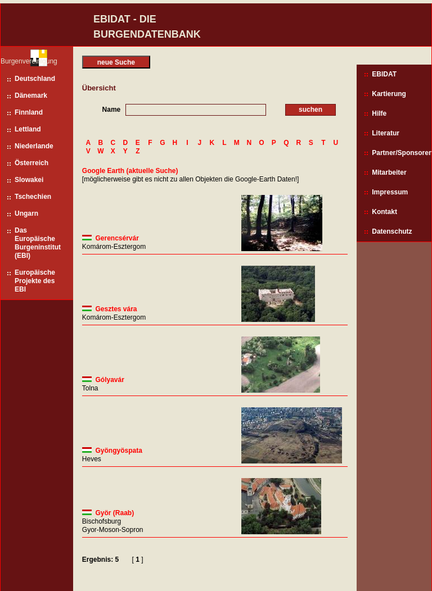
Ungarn (26, 213)
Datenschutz (392, 231)
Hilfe (379, 113)
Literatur (385, 133)
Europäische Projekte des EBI (35, 281)
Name (111, 109)
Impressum (390, 192)
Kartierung (389, 94)
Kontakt (384, 212)
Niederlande (34, 146)
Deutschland (35, 79)
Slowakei (29, 180)
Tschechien (33, 197)
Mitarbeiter (389, 172)
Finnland (29, 112)
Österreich (31, 163)
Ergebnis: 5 (100, 559)
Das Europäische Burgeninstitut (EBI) (38, 243)
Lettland (28, 129)
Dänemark (31, 95)
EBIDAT (384, 74)
